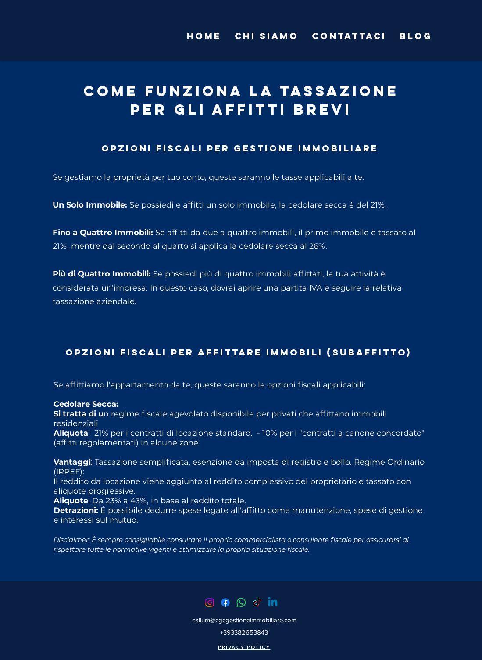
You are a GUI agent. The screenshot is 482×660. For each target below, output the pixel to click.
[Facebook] (225, 602)
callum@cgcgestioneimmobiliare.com (244, 620)
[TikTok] (257, 602)
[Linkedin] (272, 602)
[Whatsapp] (241, 602)
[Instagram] (209, 602)
